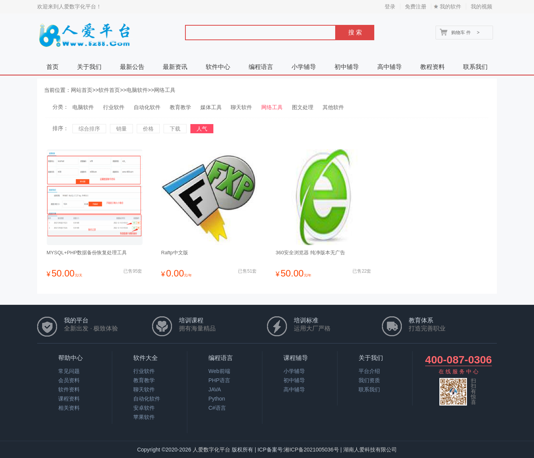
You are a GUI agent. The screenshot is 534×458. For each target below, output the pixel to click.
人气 (202, 129)
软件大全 (145, 358)
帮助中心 (70, 358)
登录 (390, 6)
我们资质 (369, 380)
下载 (175, 129)
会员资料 (69, 380)
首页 (52, 67)
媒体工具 (211, 107)
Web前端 (219, 371)
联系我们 (475, 67)
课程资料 (69, 399)
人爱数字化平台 (211, 450)
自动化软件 (147, 107)
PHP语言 (219, 380)
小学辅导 (304, 67)
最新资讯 (175, 67)
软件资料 (69, 389)
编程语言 (261, 67)
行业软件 (113, 107)
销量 (121, 129)
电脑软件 (137, 90)
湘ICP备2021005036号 (311, 450)
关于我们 (89, 67)
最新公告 (132, 67)
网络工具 (164, 90)
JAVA (214, 389)
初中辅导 (346, 67)
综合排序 (89, 129)
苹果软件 (144, 417)
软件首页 (109, 90)
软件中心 (218, 67)
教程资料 (432, 67)
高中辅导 (389, 67)
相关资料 (69, 408)
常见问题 (69, 371)
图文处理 (302, 107)
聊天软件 (241, 107)
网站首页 (81, 90)
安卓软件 (144, 408)
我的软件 (450, 6)
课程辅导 (295, 358)
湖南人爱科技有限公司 (370, 450)
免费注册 (415, 6)
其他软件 (333, 107)
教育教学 (180, 107)
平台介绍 (369, 371)
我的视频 (481, 6)
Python (216, 399)
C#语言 (217, 408)
